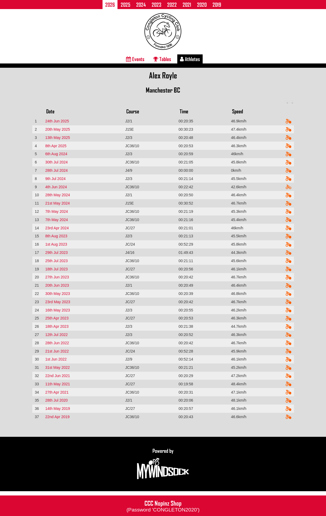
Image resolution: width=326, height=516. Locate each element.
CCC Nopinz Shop (163, 506)
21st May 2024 (57, 203)
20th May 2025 (57, 129)
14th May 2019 (57, 408)
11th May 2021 (57, 384)
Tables (162, 59)
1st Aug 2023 (56, 244)
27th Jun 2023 (57, 277)
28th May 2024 (57, 195)
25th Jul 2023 (56, 261)
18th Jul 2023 (56, 269)
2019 (217, 4)
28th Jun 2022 (57, 343)
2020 (202, 4)
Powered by (163, 464)
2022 (172, 4)
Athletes (190, 59)
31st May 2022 (57, 367)
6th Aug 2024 (56, 154)
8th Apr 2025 (55, 146)
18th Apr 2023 (56, 326)
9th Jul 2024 (55, 179)
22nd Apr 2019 (57, 417)
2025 (125, 4)
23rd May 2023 (57, 302)
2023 (156, 4)
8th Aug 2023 (56, 236)
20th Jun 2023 (57, 285)
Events (135, 59)
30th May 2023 (57, 293)
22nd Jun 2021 (57, 376)
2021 (187, 4)
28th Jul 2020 (56, 400)
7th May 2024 (56, 211)
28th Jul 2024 (56, 170)
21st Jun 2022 (57, 351)
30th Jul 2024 (56, 162)
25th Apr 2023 (56, 318)
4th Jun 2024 (56, 187)
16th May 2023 (57, 310)
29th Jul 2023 (56, 252)
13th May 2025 (57, 137)
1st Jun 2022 (55, 359)
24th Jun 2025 (57, 121)
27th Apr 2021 (56, 392)
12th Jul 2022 (56, 335)
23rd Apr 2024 (57, 228)
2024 (141, 4)
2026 (110, 4)
